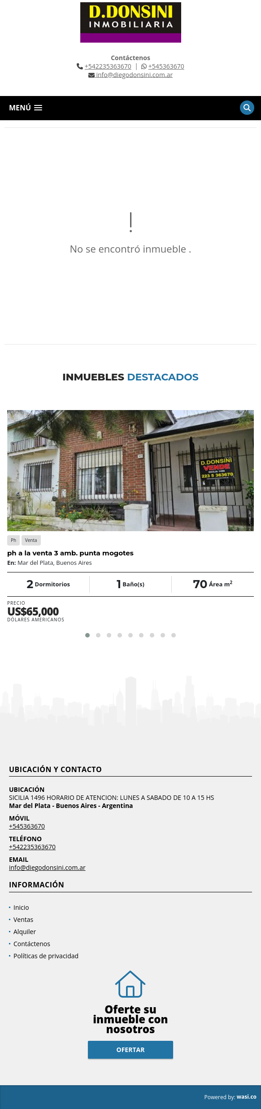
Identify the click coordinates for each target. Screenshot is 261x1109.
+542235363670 (108, 66)
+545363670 (166, 66)
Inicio (21, 907)
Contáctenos (31, 943)
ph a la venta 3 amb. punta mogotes (70, 553)
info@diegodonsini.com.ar (47, 867)
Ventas (23, 919)
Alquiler (24, 931)
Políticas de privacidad (45, 956)
